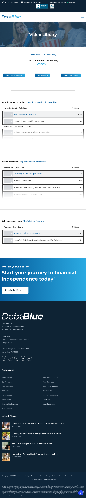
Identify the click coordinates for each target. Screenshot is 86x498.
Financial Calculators (10, 404)
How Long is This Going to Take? (28, 173)
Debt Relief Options (50, 377)
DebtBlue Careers (49, 404)
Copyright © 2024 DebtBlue (12, 476)
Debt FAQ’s (6, 391)
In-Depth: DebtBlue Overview (27, 233)
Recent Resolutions (50, 395)
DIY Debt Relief (48, 391)
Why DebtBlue (7, 386)
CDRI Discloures (50, 479)
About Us (46, 400)
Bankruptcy (6, 400)
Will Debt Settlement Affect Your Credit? (32, 132)
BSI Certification (36, 479)
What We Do (7, 377)
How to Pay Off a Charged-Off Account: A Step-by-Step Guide (38, 423)
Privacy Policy (45, 476)
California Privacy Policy (60, 476)
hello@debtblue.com (32, 2)
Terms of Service (77, 476)
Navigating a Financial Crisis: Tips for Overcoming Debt (35, 454)
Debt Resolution (49, 382)
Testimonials (7, 395)
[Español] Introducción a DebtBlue (29, 121)
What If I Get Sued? (22, 180)
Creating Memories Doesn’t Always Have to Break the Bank (36, 434)
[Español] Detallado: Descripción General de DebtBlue (38, 240)
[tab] (43, 114)
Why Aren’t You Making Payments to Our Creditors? (37, 187)
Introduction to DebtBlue (25, 114)
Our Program (7, 382)
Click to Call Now (15, 290)
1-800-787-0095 (11, 2)
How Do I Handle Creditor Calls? (28, 194)
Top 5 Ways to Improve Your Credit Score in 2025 (32, 444)
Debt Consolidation (50, 386)
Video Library (7, 408)
